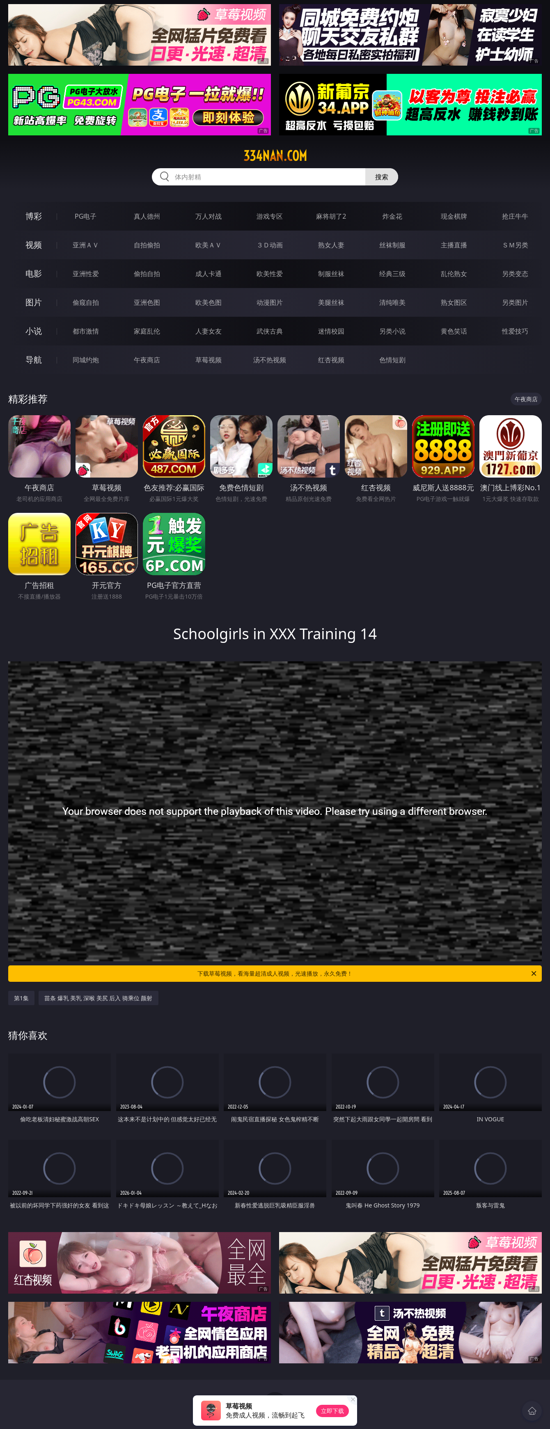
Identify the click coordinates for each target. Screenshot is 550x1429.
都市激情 (86, 331)
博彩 (33, 216)
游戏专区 (270, 216)
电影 (33, 273)
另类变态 (515, 273)
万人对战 (208, 216)
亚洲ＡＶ (86, 244)
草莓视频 (208, 359)
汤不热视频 (269, 359)
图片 (33, 302)
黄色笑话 (454, 331)
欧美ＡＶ (208, 244)
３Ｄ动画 (270, 244)
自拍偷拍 (147, 244)
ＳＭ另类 (515, 244)
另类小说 (392, 331)
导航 (33, 359)
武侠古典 (270, 331)
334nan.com (275, 156)
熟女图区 (454, 302)
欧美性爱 (270, 273)
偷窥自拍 (86, 302)
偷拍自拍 (147, 273)
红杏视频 (331, 359)
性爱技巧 (515, 331)
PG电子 (85, 216)
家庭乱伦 (147, 331)
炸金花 (392, 216)
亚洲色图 (147, 302)
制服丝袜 (331, 273)
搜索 (381, 176)
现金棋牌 (454, 216)
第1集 (21, 998)
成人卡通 (208, 273)
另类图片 (515, 302)
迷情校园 (331, 331)
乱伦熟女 (454, 273)
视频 (33, 244)
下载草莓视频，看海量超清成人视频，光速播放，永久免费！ (367, 974)
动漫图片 (270, 302)
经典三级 (392, 273)
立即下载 (332, 1411)
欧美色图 (208, 302)
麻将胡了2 (331, 216)
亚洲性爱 (86, 273)
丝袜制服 (392, 244)
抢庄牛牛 (515, 216)
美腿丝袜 (331, 302)
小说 (33, 330)
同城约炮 (86, 359)
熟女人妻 (331, 244)
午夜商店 (147, 359)
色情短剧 (392, 359)
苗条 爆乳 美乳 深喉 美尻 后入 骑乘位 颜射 (98, 998)
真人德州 (147, 216)
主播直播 (454, 244)
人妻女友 (208, 331)
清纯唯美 (392, 302)
